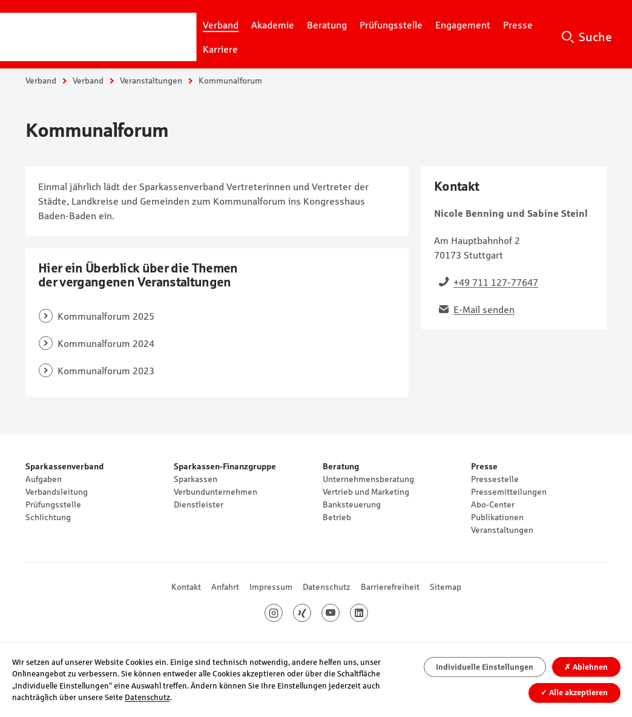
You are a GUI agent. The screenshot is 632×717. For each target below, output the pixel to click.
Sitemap (445, 587)
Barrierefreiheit (390, 587)
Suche (595, 37)
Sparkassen (195, 479)
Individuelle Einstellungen (484, 667)
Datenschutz (327, 587)
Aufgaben (43, 479)
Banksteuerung (352, 504)
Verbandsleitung (56, 492)
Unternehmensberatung (368, 479)
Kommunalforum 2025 (106, 316)
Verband (40, 80)
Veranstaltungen (151, 80)
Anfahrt (225, 587)
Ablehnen (586, 667)
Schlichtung (48, 517)
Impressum (270, 587)
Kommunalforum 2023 (106, 370)
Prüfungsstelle (53, 504)
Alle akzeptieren (574, 692)
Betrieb (337, 517)
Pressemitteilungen (509, 492)
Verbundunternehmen (215, 492)
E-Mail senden (484, 309)
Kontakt (186, 587)
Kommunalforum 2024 (106, 343)
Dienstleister (198, 504)
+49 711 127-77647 (495, 282)
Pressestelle (495, 479)
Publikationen (497, 517)
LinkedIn (367, 613)
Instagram (282, 613)
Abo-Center (493, 504)
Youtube (339, 613)
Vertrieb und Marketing (366, 492)
